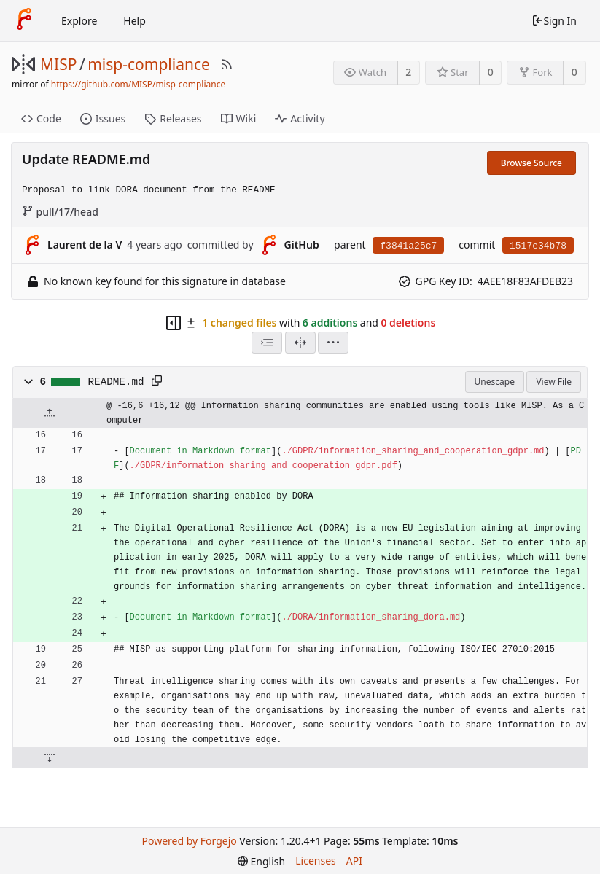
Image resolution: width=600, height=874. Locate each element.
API (354, 860)
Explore (79, 21)
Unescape (495, 381)
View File (554, 381)
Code (41, 118)
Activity (299, 118)
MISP (58, 64)
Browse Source (531, 163)
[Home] (24, 20)
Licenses (315, 860)
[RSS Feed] (226, 64)
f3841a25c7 (408, 246)
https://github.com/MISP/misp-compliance (138, 84)
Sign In (554, 21)
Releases (172, 118)
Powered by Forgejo (189, 841)
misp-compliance (148, 64)
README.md (116, 382)
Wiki (239, 118)
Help (134, 21)
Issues (102, 118)
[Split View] (300, 343)
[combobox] (267, 343)
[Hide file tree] (173, 323)
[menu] (333, 343)
